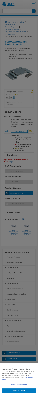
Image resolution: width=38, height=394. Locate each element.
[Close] (35, 368)
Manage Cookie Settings (19, 387)
